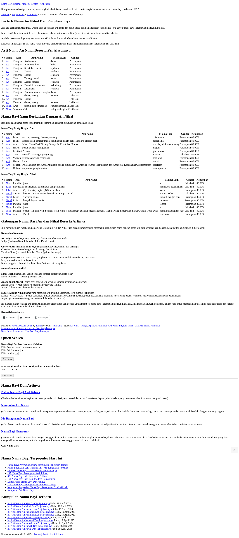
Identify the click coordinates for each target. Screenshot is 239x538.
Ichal (8, 186)
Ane (8, 151)
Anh (8, 158)
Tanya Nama (18, 14)
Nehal (9, 200)
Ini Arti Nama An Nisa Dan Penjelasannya (28, 503)
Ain (8, 144)
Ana (8, 147)
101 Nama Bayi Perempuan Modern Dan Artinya (31, 484)
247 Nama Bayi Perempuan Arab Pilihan (27, 473)
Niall (8, 210)
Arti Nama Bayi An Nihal (120, 325)
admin (39, 325)
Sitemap (5, 14)
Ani (8, 161)
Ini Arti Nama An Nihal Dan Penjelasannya (29, 506)
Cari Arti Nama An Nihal (147, 325)
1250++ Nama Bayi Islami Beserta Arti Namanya (32, 470)
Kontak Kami (57, 534)
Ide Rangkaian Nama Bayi (17, 418)
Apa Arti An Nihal (97, 325)
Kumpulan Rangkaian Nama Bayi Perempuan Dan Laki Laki (37, 487)
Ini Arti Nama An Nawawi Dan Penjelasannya (30, 520)
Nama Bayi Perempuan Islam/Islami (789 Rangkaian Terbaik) (38, 465)
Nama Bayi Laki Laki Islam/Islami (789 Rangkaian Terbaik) (37, 467)
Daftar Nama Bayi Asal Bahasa (20, 392)
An (7, 61)
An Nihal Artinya (78, 325)
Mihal (9, 193)
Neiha (9, 203)
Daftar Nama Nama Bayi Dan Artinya (26, 481)
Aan (8, 137)
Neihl (9, 207)
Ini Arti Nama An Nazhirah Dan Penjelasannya (30, 512)
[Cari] (234, 450)
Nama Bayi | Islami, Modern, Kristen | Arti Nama (25, 3)
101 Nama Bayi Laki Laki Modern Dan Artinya (31, 479)
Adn (8, 140)
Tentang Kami (41, 534)
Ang (8, 154)
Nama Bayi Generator (15, 431)
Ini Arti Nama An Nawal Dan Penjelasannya (29, 523)
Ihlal (8, 190)
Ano (8, 168)
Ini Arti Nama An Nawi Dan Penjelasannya (28, 517)
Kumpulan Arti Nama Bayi (20, 490)
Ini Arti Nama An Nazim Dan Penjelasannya (29, 509)
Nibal (9, 214)
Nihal (9, 105)
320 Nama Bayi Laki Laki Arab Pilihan (27, 476)
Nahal (9, 197)
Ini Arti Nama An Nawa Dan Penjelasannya (29, 528)
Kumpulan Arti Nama (15, 405)
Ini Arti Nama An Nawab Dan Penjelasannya (29, 526)
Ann (8, 164)
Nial (8, 183)
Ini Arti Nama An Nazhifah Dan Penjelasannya (30, 514)
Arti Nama (32, 14)
